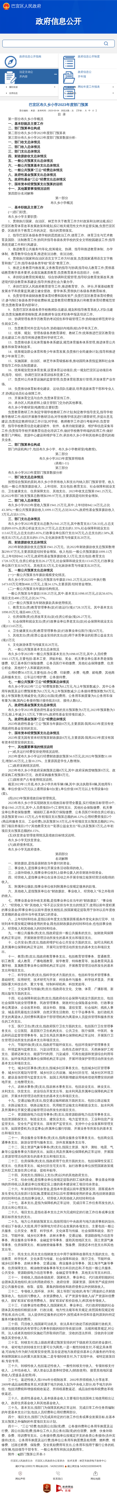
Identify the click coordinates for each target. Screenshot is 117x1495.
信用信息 (13, 93)
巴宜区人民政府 (22, 6)
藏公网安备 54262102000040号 (84, 1466)
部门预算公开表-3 (32, 1454)
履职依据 (13, 87)
